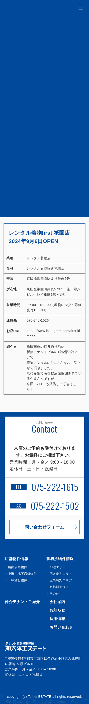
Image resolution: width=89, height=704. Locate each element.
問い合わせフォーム (44, 527)
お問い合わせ (61, 627)
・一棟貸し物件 (16, 580)
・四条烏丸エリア (59, 574)
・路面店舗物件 (16, 567)
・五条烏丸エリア (59, 580)
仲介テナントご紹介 (22, 602)
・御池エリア (56, 567)
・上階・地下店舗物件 (21, 574)
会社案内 (57, 602)
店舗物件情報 (16, 559)
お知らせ (57, 610)
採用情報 (57, 619)
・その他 (52, 593)
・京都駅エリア (57, 587)
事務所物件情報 (60, 559)
